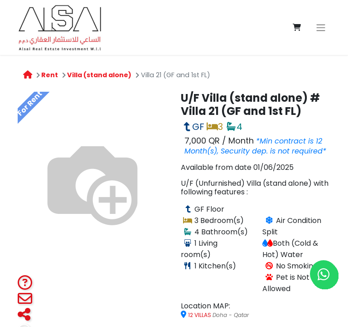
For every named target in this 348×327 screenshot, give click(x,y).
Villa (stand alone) (99, 74)
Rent (49, 74)
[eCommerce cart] (297, 27)
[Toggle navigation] (320, 27)
